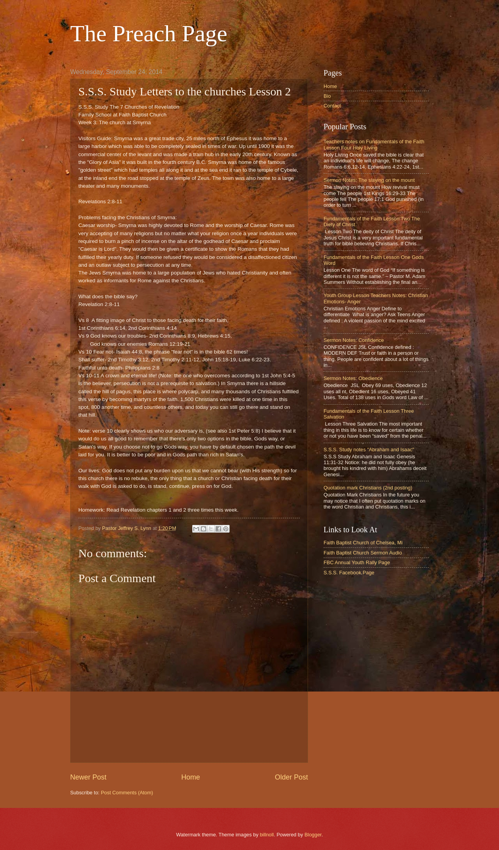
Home (190, 777)
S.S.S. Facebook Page (349, 572)
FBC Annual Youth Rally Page (357, 562)
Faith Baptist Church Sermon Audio (363, 553)
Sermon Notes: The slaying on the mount (369, 180)
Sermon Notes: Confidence (354, 340)
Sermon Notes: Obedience (353, 378)
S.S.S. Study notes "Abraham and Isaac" (369, 449)
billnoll (267, 835)
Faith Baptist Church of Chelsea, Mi (363, 543)
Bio (327, 96)
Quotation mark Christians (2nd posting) (368, 488)
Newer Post (88, 777)
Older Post (291, 777)
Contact (332, 106)
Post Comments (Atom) (127, 792)
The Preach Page (148, 33)
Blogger (313, 835)
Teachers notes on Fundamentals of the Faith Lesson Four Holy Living (374, 144)
